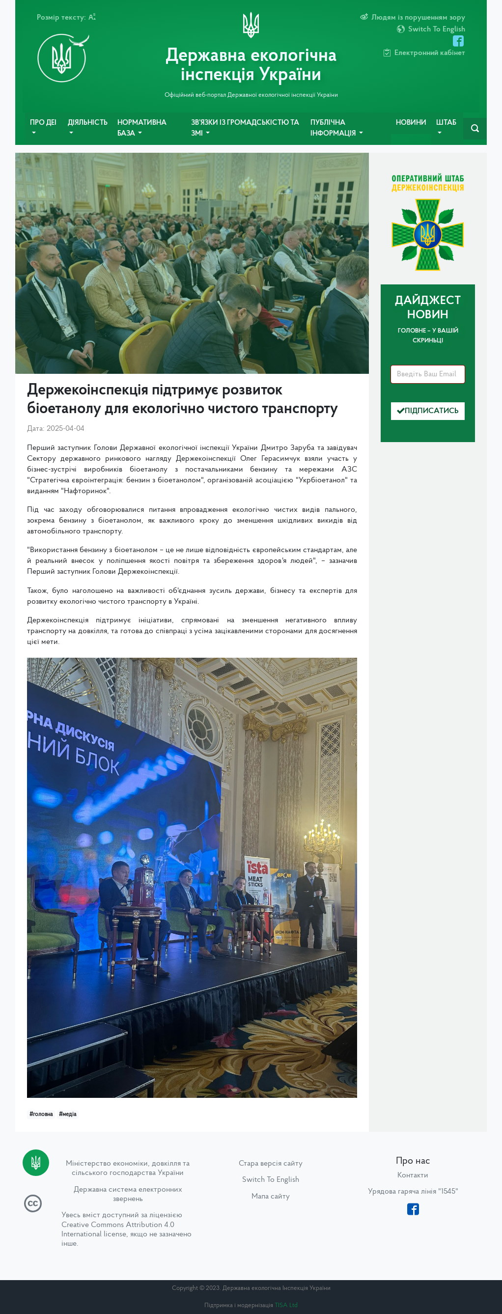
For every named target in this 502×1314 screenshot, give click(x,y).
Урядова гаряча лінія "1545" (413, 1192)
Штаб (446, 123)
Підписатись (428, 411)
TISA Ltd (286, 1305)
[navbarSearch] (475, 129)
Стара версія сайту (271, 1164)
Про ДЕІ (43, 123)
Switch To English (270, 1180)
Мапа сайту (270, 1197)
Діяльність (88, 123)
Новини (411, 123)
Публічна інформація (333, 128)
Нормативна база (142, 128)
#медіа (67, 1115)
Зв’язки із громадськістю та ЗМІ (245, 128)
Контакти (412, 1175)
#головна (41, 1115)
